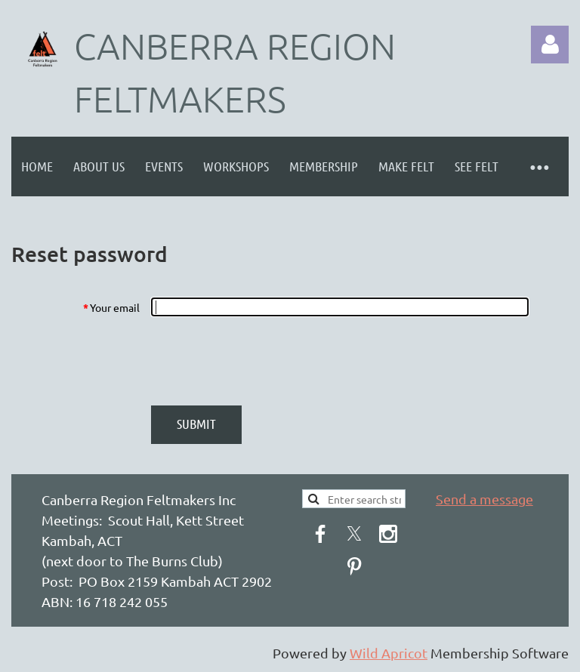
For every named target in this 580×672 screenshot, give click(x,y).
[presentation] (265, 360)
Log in (550, 44)
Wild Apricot (388, 653)
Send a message (484, 499)
